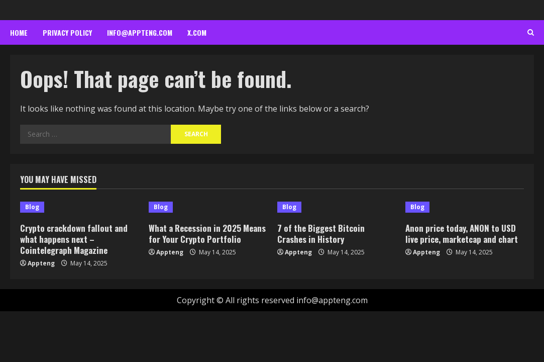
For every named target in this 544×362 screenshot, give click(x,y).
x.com (196, 32)
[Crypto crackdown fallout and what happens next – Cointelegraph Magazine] (79, 207)
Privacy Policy (67, 32)
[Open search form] (530, 32)
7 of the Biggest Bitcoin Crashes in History (321, 233)
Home (19, 32)
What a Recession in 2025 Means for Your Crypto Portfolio (207, 233)
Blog (32, 207)
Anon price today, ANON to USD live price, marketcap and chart (461, 233)
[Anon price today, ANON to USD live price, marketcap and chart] (464, 207)
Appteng (41, 263)
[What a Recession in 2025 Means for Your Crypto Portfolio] (208, 207)
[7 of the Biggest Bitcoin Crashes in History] (336, 207)
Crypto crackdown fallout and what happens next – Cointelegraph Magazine (74, 239)
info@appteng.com (139, 32)
